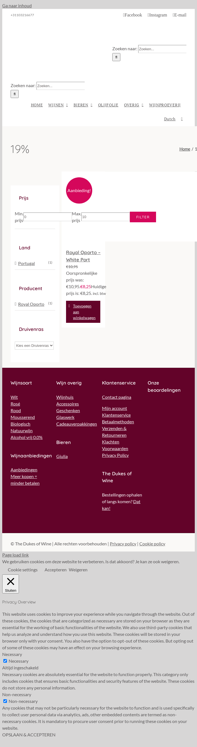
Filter (143, 217)
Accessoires (67, 403)
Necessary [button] (12, 654)
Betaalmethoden (118, 421)
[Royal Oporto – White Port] (83, 207)
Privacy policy (123, 543)
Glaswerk (65, 417)
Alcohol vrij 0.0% (27, 437)
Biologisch (20, 423)
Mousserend (23, 417)
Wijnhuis (65, 397)
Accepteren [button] (56, 569)
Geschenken (68, 410)
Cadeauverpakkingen (76, 423)
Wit (14, 397)
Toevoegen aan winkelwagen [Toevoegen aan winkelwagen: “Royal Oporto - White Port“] (84, 312)
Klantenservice (116, 414)
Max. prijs (76, 217)
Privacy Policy (115, 455)
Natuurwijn (22, 430)
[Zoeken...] (162, 49)
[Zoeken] (116, 57)
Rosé (15, 403)
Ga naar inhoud (17, 5)
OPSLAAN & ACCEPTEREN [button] (28, 734)
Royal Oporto (31, 304)
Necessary (18, 661)
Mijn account (114, 408)
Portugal (26, 263)
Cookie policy (152, 543)
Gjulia (62, 456)
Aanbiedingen (24, 469)
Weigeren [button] (78, 569)
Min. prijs (19, 217)
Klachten (110, 441)
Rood (16, 410)
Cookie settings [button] (23, 569)
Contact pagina (116, 397)
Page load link (15, 554)
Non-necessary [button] (16, 694)
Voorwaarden (115, 448)
